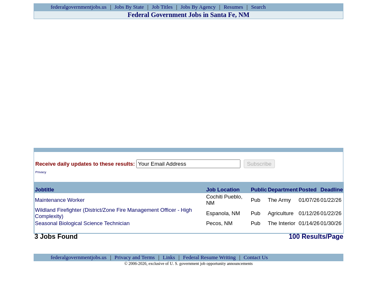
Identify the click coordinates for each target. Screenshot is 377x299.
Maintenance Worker (60, 200)
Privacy (40, 172)
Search (258, 7)
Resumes (233, 7)
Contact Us (256, 257)
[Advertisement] (188, 83)
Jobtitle (44, 189)
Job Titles (162, 7)
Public (259, 189)
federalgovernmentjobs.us (79, 7)
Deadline (332, 189)
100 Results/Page (316, 236)
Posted (307, 189)
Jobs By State (129, 7)
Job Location (223, 189)
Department (283, 189)
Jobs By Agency (198, 7)
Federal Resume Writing (209, 257)
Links (169, 257)
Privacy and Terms (135, 257)
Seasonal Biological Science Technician (82, 223)
